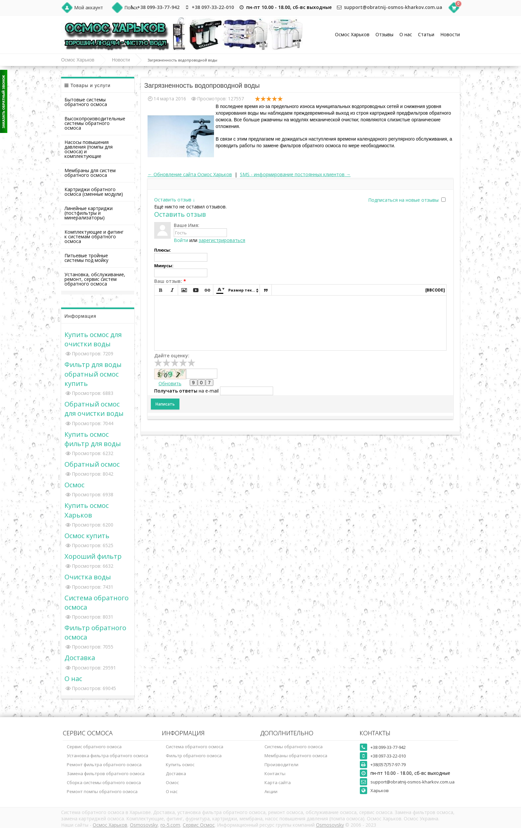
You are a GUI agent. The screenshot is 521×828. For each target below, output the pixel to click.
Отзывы (384, 34)
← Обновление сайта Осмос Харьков (190, 174)
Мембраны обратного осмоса (295, 756)
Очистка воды (87, 576)
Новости (450, 34)
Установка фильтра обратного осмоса (107, 756)
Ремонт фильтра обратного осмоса (104, 765)
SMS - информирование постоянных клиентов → (295, 174)
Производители (281, 765)
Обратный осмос (92, 464)
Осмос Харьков (352, 34)
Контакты (274, 773)
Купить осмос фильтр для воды (92, 438)
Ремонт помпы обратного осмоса (102, 791)
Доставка (79, 657)
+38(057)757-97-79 (388, 765)
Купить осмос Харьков (86, 510)
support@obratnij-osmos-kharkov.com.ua (393, 7)
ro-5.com (170, 825)
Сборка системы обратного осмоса (104, 782)
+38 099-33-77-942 (158, 7)
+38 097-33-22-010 (213, 7)
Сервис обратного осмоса (94, 747)
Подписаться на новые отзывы (404, 200)
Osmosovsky (144, 825)
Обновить (169, 383)
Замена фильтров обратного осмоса (106, 773)
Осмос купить (86, 535)
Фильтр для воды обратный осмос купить (93, 374)
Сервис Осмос (199, 825)
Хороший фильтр (93, 556)
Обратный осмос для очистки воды (94, 408)
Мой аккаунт (88, 7)
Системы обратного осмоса (293, 747)
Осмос (74, 484)
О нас (405, 34)
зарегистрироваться (222, 240)
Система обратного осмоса (194, 747)
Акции (270, 791)
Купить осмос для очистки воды (93, 339)
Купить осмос (180, 765)
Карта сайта (277, 782)
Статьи (426, 34)
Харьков (379, 790)
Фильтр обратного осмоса (194, 756)
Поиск (131, 7)
